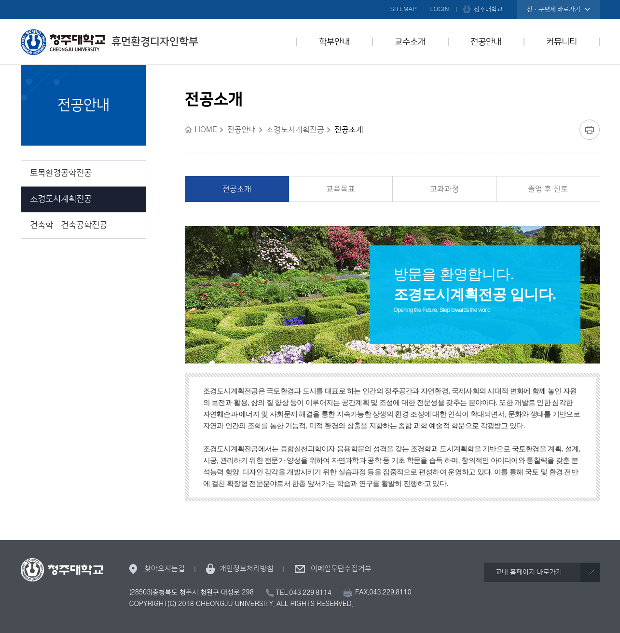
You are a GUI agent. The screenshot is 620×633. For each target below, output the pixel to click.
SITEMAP (403, 9)
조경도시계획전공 (61, 199)
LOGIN (439, 9)
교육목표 (340, 189)
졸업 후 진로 (548, 189)
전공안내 (485, 42)
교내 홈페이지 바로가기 (529, 572)
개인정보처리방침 (247, 569)
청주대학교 (488, 9)
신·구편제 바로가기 (553, 9)
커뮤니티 (561, 42)
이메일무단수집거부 (341, 569)
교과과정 (444, 189)
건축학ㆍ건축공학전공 (68, 225)
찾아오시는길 (164, 569)
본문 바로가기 (310, 0)
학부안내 (334, 42)
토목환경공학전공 (61, 173)
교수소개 (410, 42)
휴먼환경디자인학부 (109, 42)
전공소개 (236, 189)
